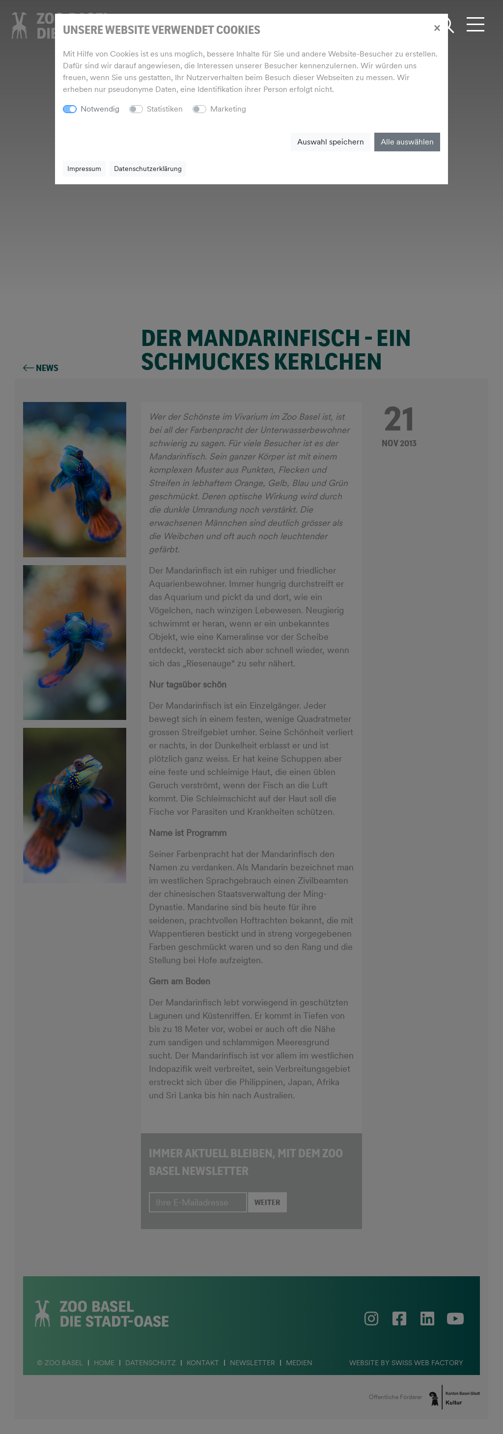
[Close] (437, 27)
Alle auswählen (407, 141)
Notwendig (100, 109)
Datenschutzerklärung (148, 168)
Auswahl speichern (330, 141)
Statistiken (165, 109)
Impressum (84, 168)
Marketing (228, 109)
